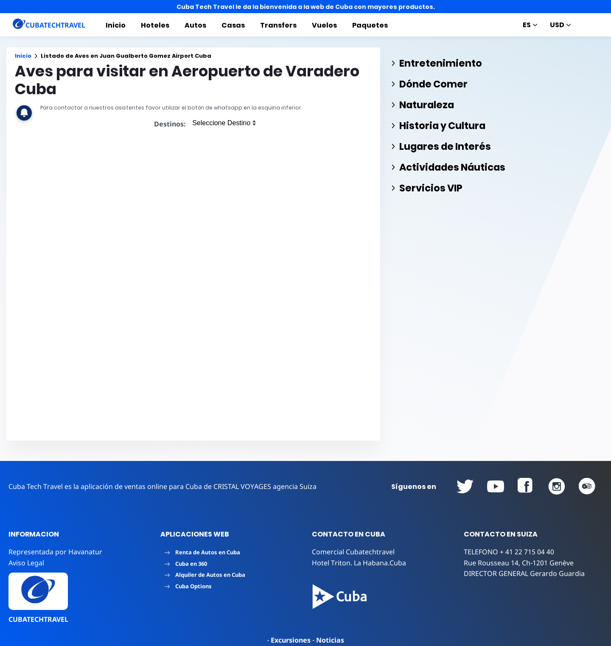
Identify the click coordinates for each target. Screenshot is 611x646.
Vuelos (324, 25)
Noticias (330, 640)
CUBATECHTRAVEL (38, 619)
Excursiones (291, 640)
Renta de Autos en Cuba (202, 552)
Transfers (278, 25)
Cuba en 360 (186, 563)
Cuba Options (188, 586)
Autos (195, 25)
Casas (233, 25)
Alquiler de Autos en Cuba (205, 575)
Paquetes (370, 25)
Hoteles (155, 25)
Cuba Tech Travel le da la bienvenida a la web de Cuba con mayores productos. (306, 7)
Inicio (116, 25)
